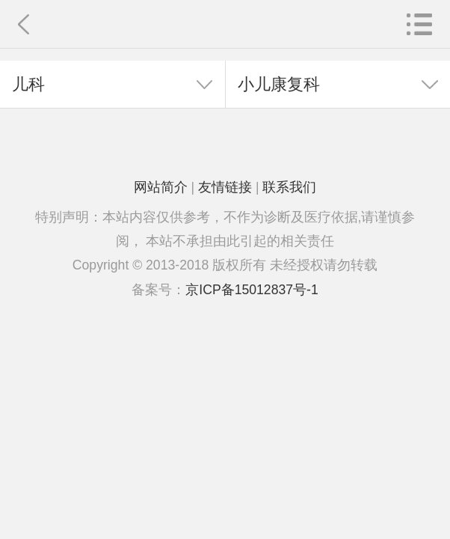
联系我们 (289, 187)
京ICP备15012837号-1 (251, 289)
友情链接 (225, 187)
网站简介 (161, 187)
